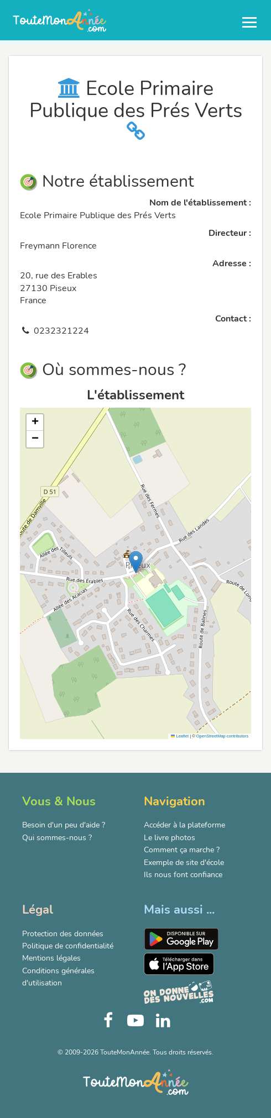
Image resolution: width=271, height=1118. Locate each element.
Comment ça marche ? (182, 850)
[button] (136, 562)
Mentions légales (51, 958)
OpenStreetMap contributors (222, 736)
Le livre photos (169, 837)
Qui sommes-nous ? (57, 837)
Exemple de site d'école (184, 862)
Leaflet (180, 736)
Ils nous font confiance (183, 874)
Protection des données (62, 934)
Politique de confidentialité (67, 946)
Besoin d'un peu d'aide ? (63, 825)
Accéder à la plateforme (184, 825)
